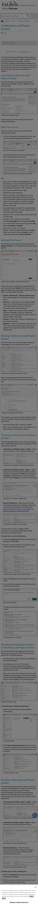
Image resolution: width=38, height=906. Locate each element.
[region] (19, 895)
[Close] (35, 887)
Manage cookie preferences (19, 902)
